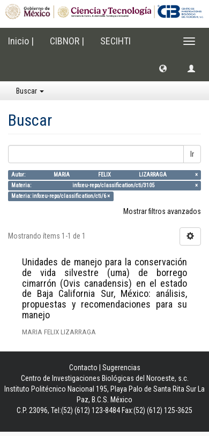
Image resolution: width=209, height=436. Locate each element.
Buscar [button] (30, 91)
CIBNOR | (67, 41)
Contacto (83, 367)
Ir (192, 154)
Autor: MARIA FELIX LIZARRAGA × (104, 174)
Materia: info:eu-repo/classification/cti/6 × (60, 196)
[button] (163, 68)
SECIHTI (115, 41)
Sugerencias (121, 367)
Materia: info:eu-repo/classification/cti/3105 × (104, 185)
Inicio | (21, 41)
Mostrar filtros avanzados (162, 211)
